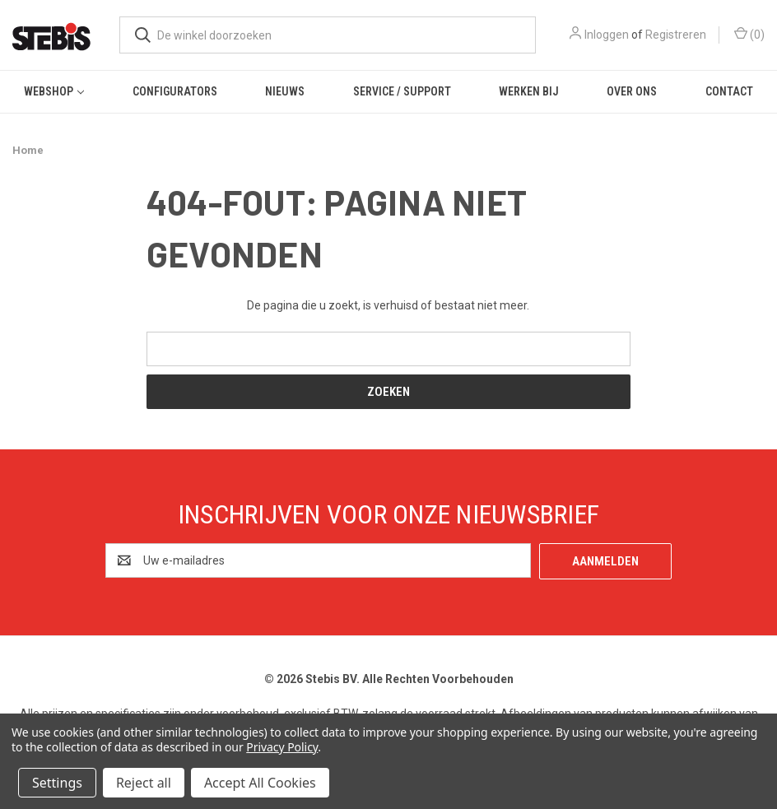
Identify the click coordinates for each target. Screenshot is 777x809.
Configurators (175, 91)
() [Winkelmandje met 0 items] (749, 33)
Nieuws (285, 91)
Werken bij (529, 91)
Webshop (54, 91)
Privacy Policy (282, 747)
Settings (57, 783)
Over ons (632, 91)
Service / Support (402, 91)
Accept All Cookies (260, 783)
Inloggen (606, 34)
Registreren (675, 34)
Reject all (143, 783)
